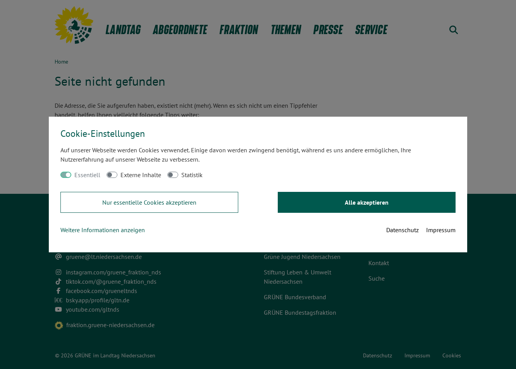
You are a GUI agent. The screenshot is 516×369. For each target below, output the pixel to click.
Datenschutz (402, 230)
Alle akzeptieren (367, 202)
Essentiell (87, 175)
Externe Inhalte (140, 175)
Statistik (192, 175)
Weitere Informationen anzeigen (102, 230)
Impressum (441, 230)
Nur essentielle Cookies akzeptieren (149, 202)
